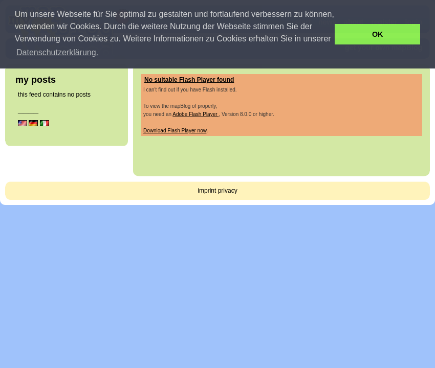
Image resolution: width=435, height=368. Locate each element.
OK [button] (377, 34)
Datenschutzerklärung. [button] (57, 52)
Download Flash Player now (174, 130)
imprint (207, 190)
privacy (227, 190)
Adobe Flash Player (195, 114)
